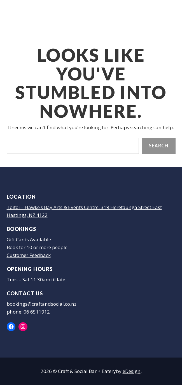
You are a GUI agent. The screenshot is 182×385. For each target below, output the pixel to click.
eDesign (132, 371)
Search (158, 146)
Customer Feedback (29, 255)
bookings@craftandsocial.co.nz (41, 304)
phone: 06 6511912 (28, 312)
